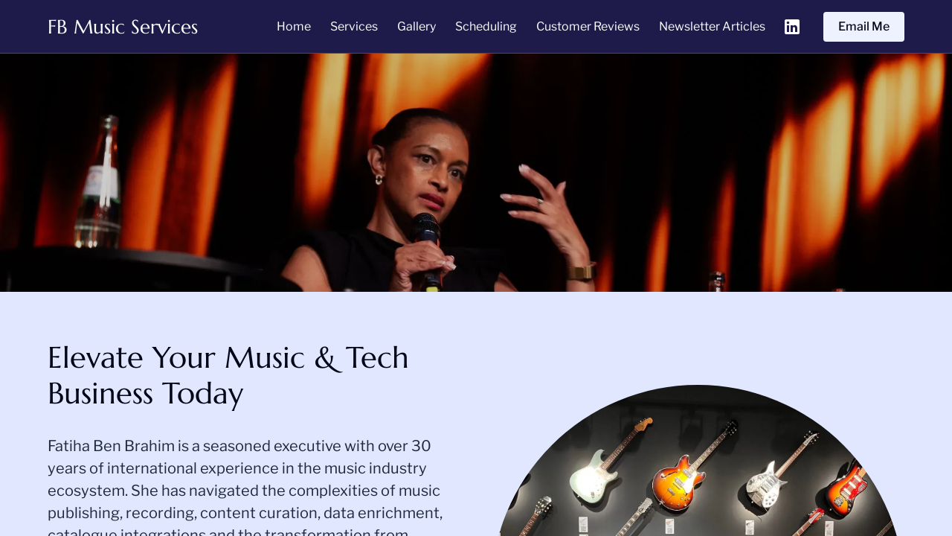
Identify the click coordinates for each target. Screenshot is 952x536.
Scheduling (486, 26)
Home (294, 26)
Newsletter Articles (712, 26)
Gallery (416, 26)
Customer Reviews (588, 26)
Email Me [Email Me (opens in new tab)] (864, 26)
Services (354, 26)
